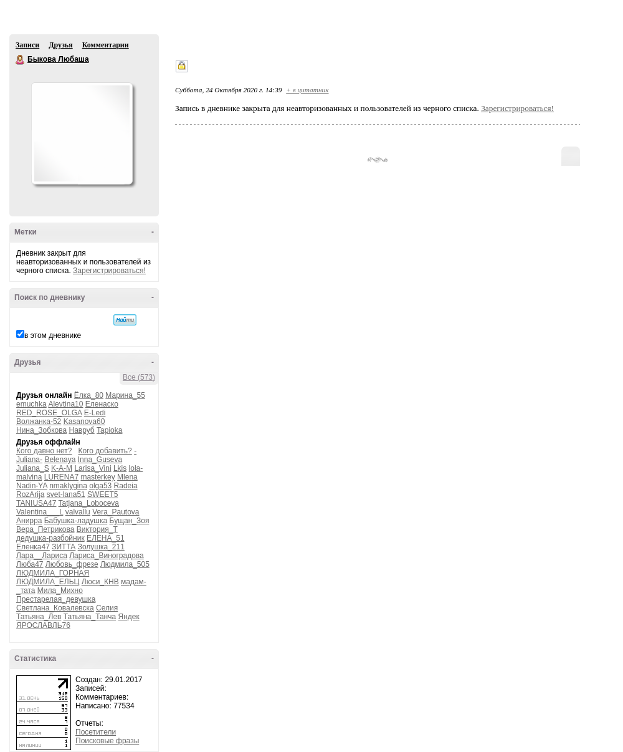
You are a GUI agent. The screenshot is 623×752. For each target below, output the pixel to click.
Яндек (129, 616)
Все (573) (139, 377)
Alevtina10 (65, 404)
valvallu (77, 512)
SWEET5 (102, 494)
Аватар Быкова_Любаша (81, 133)
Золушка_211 (101, 546)
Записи (27, 45)
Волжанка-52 (38, 421)
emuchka (31, 404)
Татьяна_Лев (38, 616)
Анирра (29, 520)
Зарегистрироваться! (109, 270)
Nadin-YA (31, 485)
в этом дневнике (52, 335)
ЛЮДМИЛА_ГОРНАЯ (52, 573)
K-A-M (61, 468)
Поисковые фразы (107, 740)
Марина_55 (125, 395)
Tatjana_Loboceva (89, 503)
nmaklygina (68, 485)
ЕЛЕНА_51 (106, 538)
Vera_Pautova (115, 512)
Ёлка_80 (88, 395)
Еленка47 (33, 546)
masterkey (97, 477)
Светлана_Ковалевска (55, 608)
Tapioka (109, 430)
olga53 (100, 485)
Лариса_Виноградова (106, 555)
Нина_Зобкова (41, 430)
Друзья (60, 45)
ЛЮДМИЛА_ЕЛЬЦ (47, 581)
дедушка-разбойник (50, 538)
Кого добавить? (105, 450)
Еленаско (101, 404)
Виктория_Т (97, 529)
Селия (107, 608)
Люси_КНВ (100, 581)
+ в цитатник (307, 90)
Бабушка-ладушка (75, 520)
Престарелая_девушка (55, 599)
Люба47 (30, 564)
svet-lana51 (66, 494)
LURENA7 (61, 477)
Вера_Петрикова (45, 529)
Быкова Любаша (21, 60)
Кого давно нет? (44, 450)
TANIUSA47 (36, 503)
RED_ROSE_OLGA (49, 412)
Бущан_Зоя (130, 520)
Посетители (95, 732)
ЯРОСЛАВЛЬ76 (43, 625)
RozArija (30, 494)
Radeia (126, 485)
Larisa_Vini (92, 468)
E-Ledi (95, 412)
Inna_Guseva (100, 459)
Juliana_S (32, 468)
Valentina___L (39, 512)
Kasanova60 (84, 421)
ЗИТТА (63, 546)
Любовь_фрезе (71, 564)
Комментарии (105, 45)
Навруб (81, 430)
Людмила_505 (125, 564)
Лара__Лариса (41, 555)
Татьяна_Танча (90, 616)
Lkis (119, 468)
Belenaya (59, 459)
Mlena (127, 477)
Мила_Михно (60, 590)
